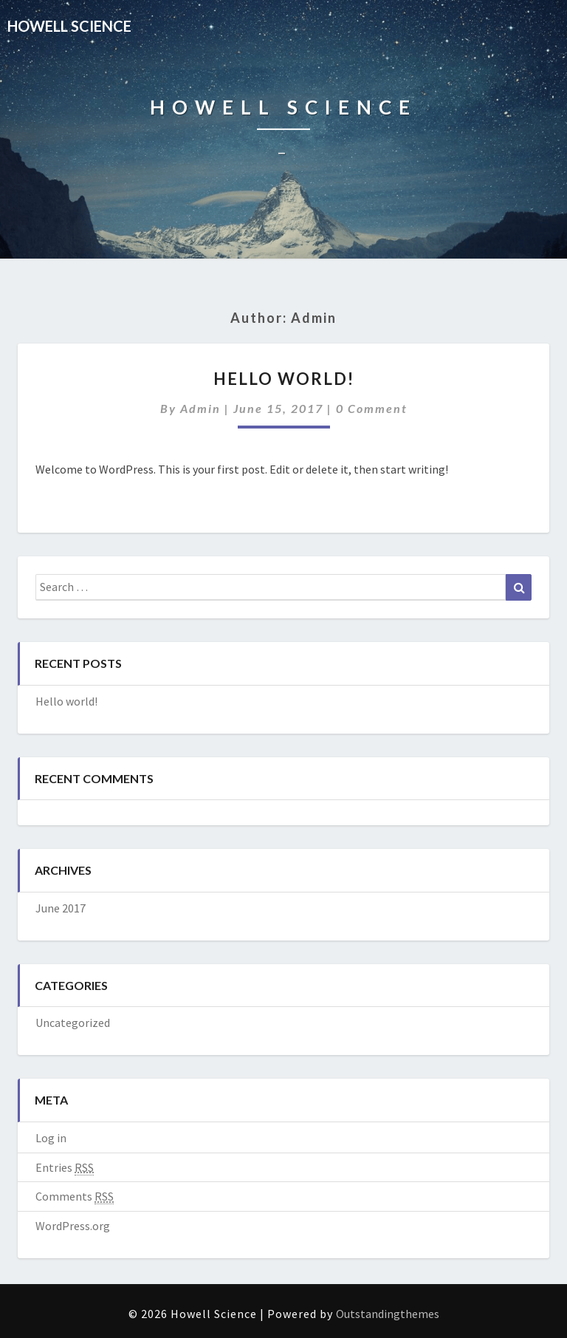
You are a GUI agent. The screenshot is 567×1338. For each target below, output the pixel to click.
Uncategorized (72, 1022)
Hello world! (283, 379)
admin (200, 408)
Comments (74, 1196)
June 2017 (60, 908)
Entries (64, 1167)
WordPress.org (72, 1225)
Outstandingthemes (387, 1313)
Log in (50, 1137)
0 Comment (372, 408)
